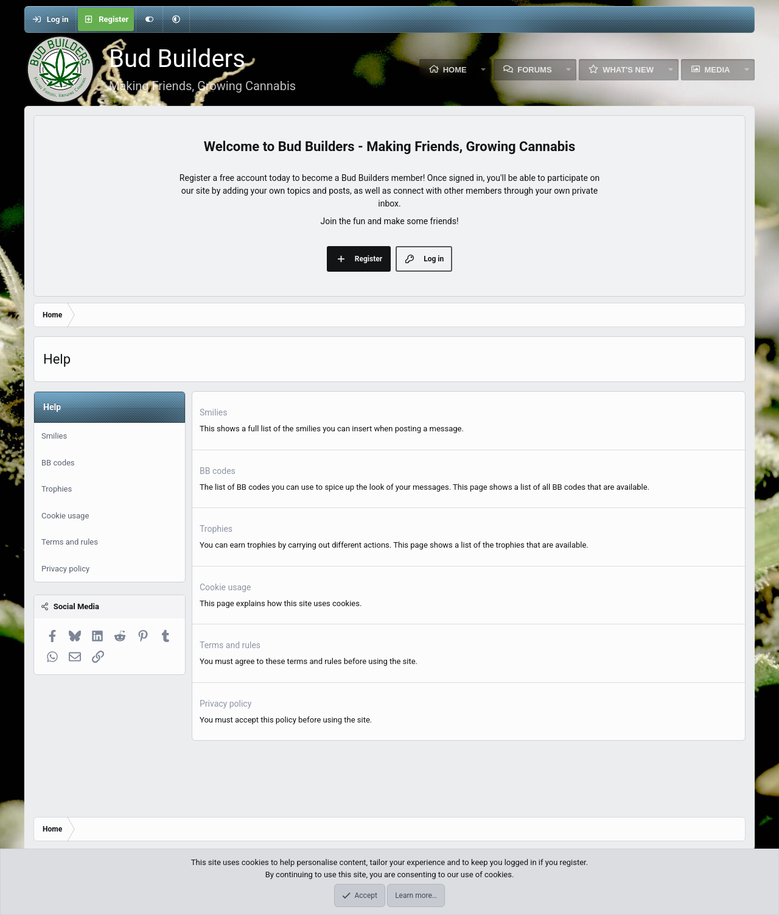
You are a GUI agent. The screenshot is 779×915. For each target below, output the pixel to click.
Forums (534, 69)
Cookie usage (65, 515)
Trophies (56, 488)
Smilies (54, 435)
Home (455, 69)
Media (717, 69)
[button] (175, 19)
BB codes (58, 462)
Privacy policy (65, 568)
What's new (628, 69)
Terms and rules (69, 541)
